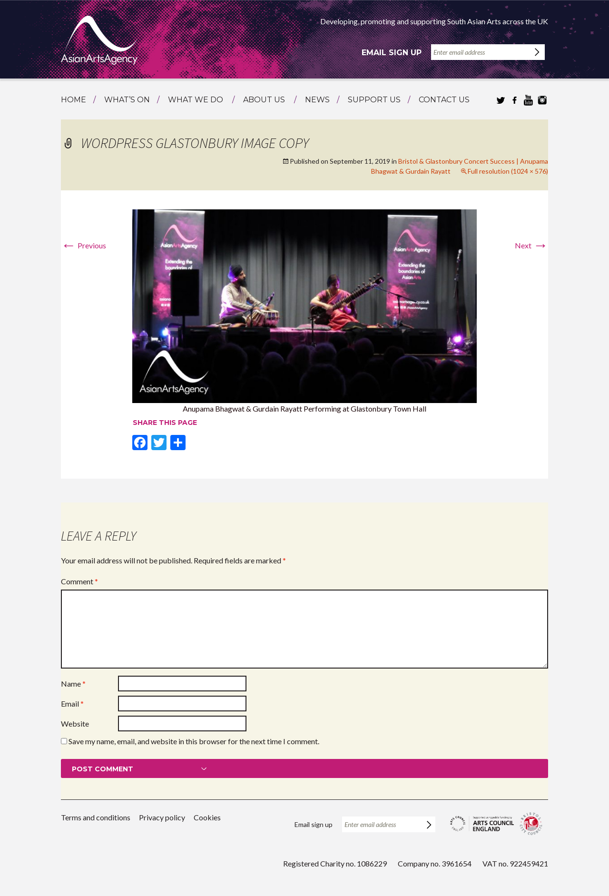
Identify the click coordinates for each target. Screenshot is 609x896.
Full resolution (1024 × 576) (508, 171)
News (317, 99)
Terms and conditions (95, 817)
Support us (374, 99)
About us (264, 99)
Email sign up (392, 52)
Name (73, 683)
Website (75, 723)
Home (73, 99)
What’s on (127, 99)
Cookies (207, 817)
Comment (79, 581)
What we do (195, 99)
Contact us (444, 99)
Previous (83, 245)
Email (72, 703)
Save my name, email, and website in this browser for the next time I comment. (194, 741)
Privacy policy (162, 817)
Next (531, 245)
